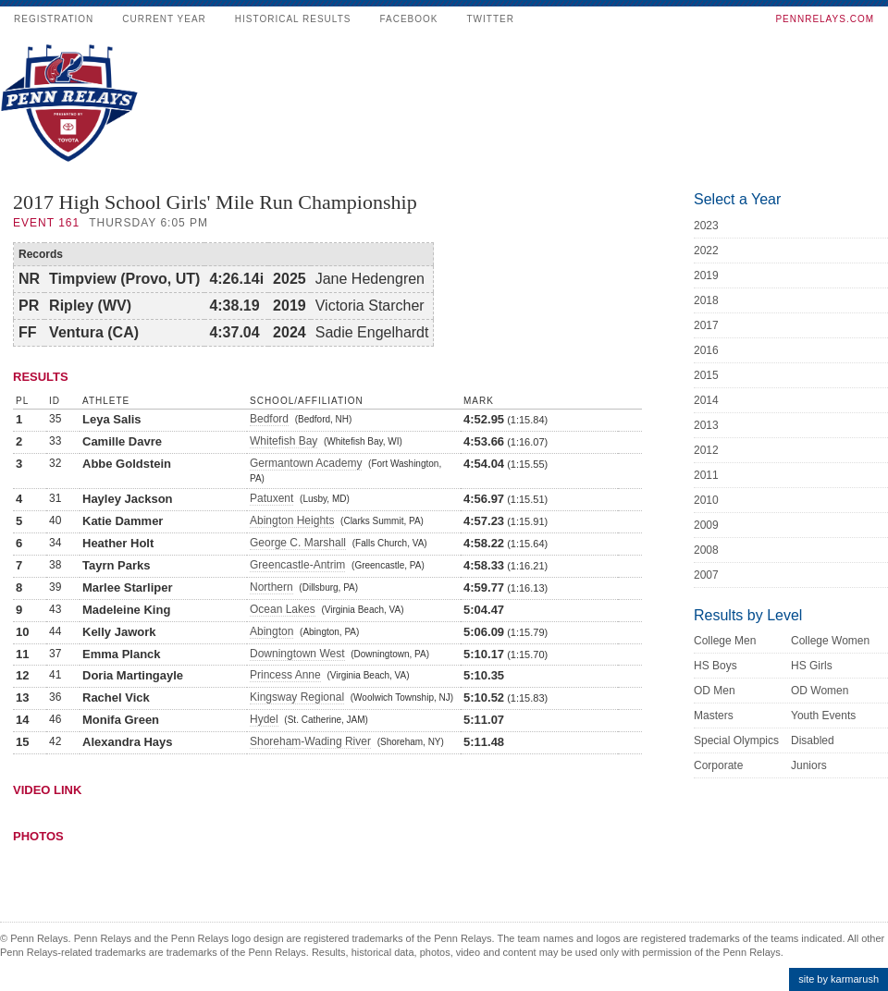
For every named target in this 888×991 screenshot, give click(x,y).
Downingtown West (297, 653)
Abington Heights (292, 520)
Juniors (809, 765)
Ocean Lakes (282, 609)
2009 (706, 525)
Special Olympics (736, 740)
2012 (706, 450)
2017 (706, 325)
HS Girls (811, 665)
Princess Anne (285, 674)
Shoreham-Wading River (310, 741)
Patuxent (271, 498)
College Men (725, 640)
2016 (706, 350)
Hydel (264, 719)
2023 (706, 225)
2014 (706, 400)
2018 (706, 300)
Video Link (47, 790)
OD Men (714, 690)
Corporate (718, 765)
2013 (706, 425)
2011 (706, 475)
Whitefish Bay (283, 440)
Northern (271, 587)
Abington (271, 631)
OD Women (819, 690)
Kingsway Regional (297, 697)
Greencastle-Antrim (297, 564)
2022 (706, 250)
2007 (706, 575)
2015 (706, 375)
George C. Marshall (298, 542)
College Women (830, 640)
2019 (706, 275)
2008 (706, 550)
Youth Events (823, 715)
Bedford (269, 418)
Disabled (812, 740)
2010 (706, 500)
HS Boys (715, 665)
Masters (714, 715)
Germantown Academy (306, 463)
